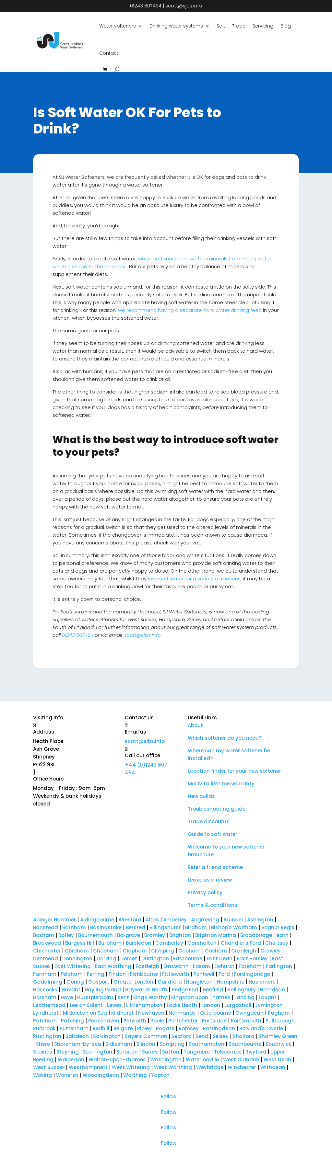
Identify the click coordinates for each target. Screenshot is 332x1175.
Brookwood (47, 943)
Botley (66, 935)
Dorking (106, 958)
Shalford (244, 1036)
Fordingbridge (252, 974)
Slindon (145, 1044)
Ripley (144, 1028)
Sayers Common (146, 1036)
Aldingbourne (97, 919)
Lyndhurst (46, 1013)
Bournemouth (95, 935)
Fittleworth (175, 974)
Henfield (213, 989)
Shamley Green (278, 1036)
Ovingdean (249, 1013)
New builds (201, 796)
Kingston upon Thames (200, 997)
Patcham (45, 1020)
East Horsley (252, 958)
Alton (152, 919)
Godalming (47, 981)
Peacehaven (103, 1020)
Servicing (263, 26)
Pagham (279, 1013)
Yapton (160, 1075)
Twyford (256, 1051)
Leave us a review (210, 879)
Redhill (101, 1028)
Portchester (183, 1020)
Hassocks (45, 989)
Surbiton (127, 1051)
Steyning (67, 1051)
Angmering (205, 919)
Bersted (135, 927)
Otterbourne (215, 1013)
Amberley (175, 919)
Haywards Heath (146, 989)
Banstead (45, 927)
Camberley (168, 943)
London (210, 1005)
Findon (117, 974)
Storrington (97, 1051)
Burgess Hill (79, 943)
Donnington (77, 958)
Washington (166, 1059)
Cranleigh (243, 950)
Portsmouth (246, 1020)
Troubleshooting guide (216, 808)
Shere (43, 1044)
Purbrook (44, 1028)
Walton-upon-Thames (117, 1059)
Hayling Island (103, 989)
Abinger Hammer (55, 919)
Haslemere (262, 981)
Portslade (214, 1020)
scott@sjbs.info (183, 5)
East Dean (219, 958)
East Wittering (72, 966)
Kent (123, 997)
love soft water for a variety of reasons (194, 578)
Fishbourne (144, 974)
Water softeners (117, 26)
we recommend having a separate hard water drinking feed (190, 310)
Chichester (47, 950)
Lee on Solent (86, 1005)
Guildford (170, 981)
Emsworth (176, 966)
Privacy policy (205, 892)
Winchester (242, 1067)
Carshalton (202, 943)
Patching (72, 1020)
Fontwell (204, 974)
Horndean (272, 989)
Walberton (71, 1059)
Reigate (123, 1028)
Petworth (135, 1020)
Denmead (45, 958)
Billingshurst (165, 927)
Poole (157, 1020)
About (195, 725)
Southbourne (245, 1044)
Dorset (128, 958)
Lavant (268, 997)
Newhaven (151, 1013)
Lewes (114, 1005)
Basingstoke (106, 927)
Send (202, 1036)
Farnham (44, 974)
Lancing (244, 997)
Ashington (260, 919)
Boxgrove (128, 935)
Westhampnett (88, 1067)
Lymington (269, 1005)
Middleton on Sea (85, 1013)
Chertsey (276, 943)
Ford (224, 974)
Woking (42, 1075)
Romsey (189, 1028)
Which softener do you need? (224, 738)
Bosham (43, 935)
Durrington (155, 958)
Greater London (133, 981)
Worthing (135, 1075)
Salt (221, 26)
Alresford (129, 919)
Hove (67, 997)
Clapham (135, 950)
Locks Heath (182, 1005)
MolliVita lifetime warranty (221, 783)
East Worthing (113, 966)
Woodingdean (101, 1075)
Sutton (170, 1051)
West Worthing (173, 1067)
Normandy (182, 1013)
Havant (71, 989)
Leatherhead (49, 1005)
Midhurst (122, 1013)
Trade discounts (209, 821)
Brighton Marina (215, 935)
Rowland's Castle (261, 1028)
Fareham (250, 966)
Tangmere (197, 1051)
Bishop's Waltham (234, 927)
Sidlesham (118, 1044)
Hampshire (230, 981)
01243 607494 (145, 5)
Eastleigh (147, 966)
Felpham (72, 974)
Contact (108, 53)
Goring (75, 981)
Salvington (107, 1036)
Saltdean (77, 1036)
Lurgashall (237, 1005)
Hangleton (199, 981)
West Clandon (241, 1059)
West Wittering (131, 1067)
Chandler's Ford (241, 943)
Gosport (98, 981)
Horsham (44, 997)
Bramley (154, 935)
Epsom (201, 966)
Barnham (74, 927)
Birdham (196, 927)
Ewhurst (224, 966)
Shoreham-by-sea (77, 1044)
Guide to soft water (212, 834)
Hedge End (185, 989)
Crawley (270, 950)
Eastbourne (187, 958)
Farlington (279, 966)
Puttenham (74, 1028)
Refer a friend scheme (215, 867)
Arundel (233, 919)
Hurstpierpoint (95, 997)
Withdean (272, 1067)
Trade (238, 26)
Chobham (106, 950)
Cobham (189, 950)
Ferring (95, 974)
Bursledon (138, 943)
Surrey (150, 1051)
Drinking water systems (176, 26)
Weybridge (209, 1067)
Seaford (182, 1036)
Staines (42, 1051)
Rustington (47, 1036)
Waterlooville (202, 1059)
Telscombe (228, 1051)
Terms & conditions (212, 905)
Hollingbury (241, 989)
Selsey (221, 1036)
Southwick (278, 1044)
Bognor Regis (277, 927)
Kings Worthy (150, 997)
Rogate (165, 1028)
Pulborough (280, 1020)
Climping (162, 950)
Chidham (77, 950)
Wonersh (67, 1075)
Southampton (206, 1044)
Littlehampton (144, 1005)
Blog (285, 26)
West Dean (277, 1059)
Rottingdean (219, 1028)
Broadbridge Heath (264, 935)
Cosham (216, 950)
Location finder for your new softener (234, 771)
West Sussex (49, 1067)
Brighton (180, 935)
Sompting (172, 1044)
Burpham (110, 943)
